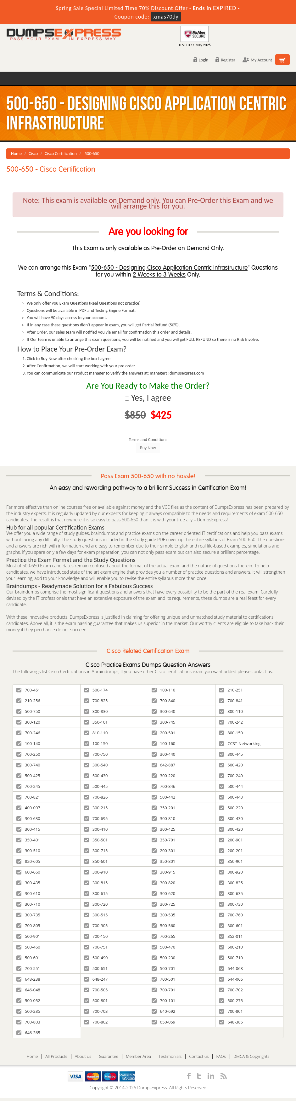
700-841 (231, 700)
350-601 (96, 861)
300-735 (28, 915)
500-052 (28, 1000)
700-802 (96, 1022)
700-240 (231, 775)
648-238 (28, 979)
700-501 (164, 979)
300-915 (164, 872)
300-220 (164, 775)
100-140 (28, 743)
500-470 (164, 947)
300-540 (96, 765)
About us (83, 1056)
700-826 (96, 797)
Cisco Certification (61, 153)
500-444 (231, 786)
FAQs (221, 1056)
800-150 (231, 733)
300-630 (28, 818)
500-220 (231, 808)
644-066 (231, 979)
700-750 (96, 754)
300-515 (96, 915)
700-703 (96, 1011)
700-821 (28, 797)
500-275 (231, 1000)
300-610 (28, 893)
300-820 (164, 883)
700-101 (164, 1000)
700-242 (231, 722)
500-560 (164, 925)
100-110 (164, 690)
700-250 (28, 754)
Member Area (138, 1056)
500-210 (231, 947)
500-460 (28, 947)
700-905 (96, 925)
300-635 (231, 893)
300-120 (28, 722)
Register (225, 60)
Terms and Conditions (148, 439)
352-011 (231, 936)
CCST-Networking (239, 743)
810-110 (96, 733)
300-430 (231, 818)
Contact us (199, 1056)
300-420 (231, 829)
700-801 (231, 1011)
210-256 (28, 700)
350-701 (164, 840)
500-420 (231, 765)
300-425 (164, 829)
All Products (56, 1056)
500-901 (28, 936)
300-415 (28, 829)
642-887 (164, 765)
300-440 (164, 754)
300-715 (96, 850)
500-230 (164, 958)
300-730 (231, 904)
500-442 (164, 797)
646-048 (28, 990)
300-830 (96, 711)
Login (200, 60)
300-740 (28, 765)
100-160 (164, 743)
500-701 (164, 968)
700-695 (96, 818)
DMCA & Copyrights (251, 1056)
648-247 (96, 979)
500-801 (96, 1000)
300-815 (96, 883)
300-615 (96, 893)
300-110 (231, 711)
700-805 (28, 925)
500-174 (96, 690)
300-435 (28, 883)
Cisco (33, 153)
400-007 (28, 808)
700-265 (164, 936)
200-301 (164, 850)
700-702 (231, 990)
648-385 (231, 1022)
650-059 (164, 1022)
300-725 (164, 904)
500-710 (231, 958)
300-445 (231, 754)
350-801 (164, 861)
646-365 (28, 1032)
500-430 (96, 775)
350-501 (96, 840)
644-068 (231, 968)
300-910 (96, 872)
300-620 (164, 893)
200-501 (164, 733)
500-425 (28, 775)
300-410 (96, 829)
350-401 (28, 840)
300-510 (28, 850)
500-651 (96, 968)
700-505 (96, 990)
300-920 (231, 872)
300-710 (28, 904)
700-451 (28, 690)
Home (16, 153)
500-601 (28, 958)
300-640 (164, 711)
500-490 (96, 958)
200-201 (231, 850)
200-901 (231, 840)
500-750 (28, 711)
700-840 (164, 700)
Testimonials (170, 1056)
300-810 (164, 818)
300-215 (96, 808)
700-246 (28, 733)
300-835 (231, 883)
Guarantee (108, 1056)
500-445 (96, 786)
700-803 (28, 1022)
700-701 (164, 990)
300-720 (96, 904)
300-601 (231, 925)
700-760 (231, 915)
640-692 (164, 1011)
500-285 (28, 1011)
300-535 (164, 915)
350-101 (96, 722)
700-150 (96, 936)
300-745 (164, 722)
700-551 (28, 968)
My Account (257, 60)
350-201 (164, 808)
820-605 (28, 861)
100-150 (96, 743)
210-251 (231, 690)
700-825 (96, 700)
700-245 (28, 786)
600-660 (28, 872)
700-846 (164, 786)
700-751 (96, 947)
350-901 (231, 861)
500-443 (231, 797)
